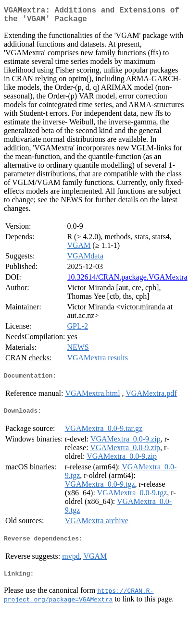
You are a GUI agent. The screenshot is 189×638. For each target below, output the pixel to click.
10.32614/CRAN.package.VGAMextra (127, 281)
